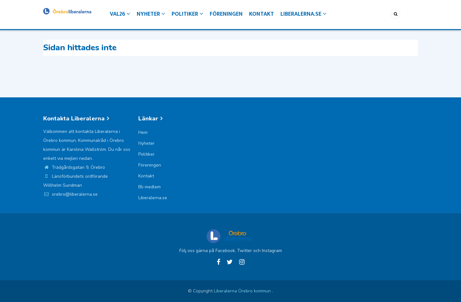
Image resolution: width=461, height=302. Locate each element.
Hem (143, 132)
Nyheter (151, 14)
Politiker (187, 14)
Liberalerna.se (303, 14)
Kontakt (261, 14)
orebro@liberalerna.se (70, 194)
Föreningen (226, 14)
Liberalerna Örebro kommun (243, 291)
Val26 (120, 14)
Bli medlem (149, 187)
